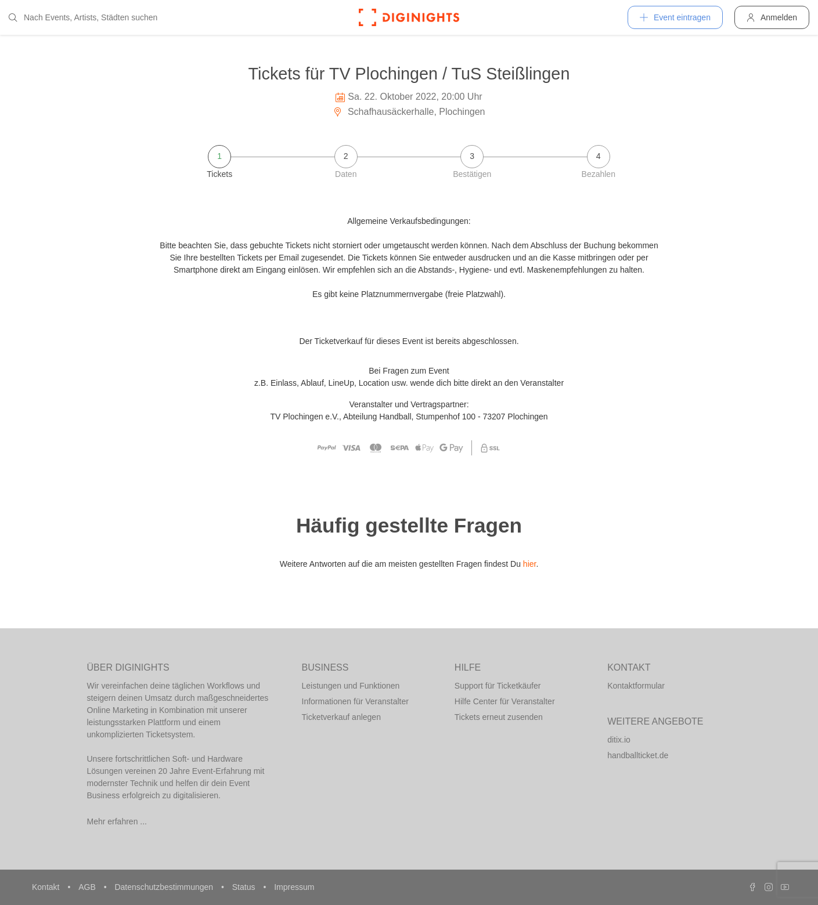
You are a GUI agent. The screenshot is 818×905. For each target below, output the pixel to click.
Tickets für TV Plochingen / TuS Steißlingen (409, 73)
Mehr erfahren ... (117, 821)
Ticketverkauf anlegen (341, 717)
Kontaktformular (636, 685)
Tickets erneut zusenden (499, 717)
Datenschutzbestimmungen (164, 887)
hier (529, 564)
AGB (88, 887)
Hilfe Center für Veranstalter (505, 701)
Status (245, 887)
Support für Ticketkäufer (498, 685)
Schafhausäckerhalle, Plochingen (409, 112)
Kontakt (47, 887)
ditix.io (618, 739)
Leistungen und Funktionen (351, 685)
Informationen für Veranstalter (355, 701)
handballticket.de (637, 755)
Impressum (294, 887)
